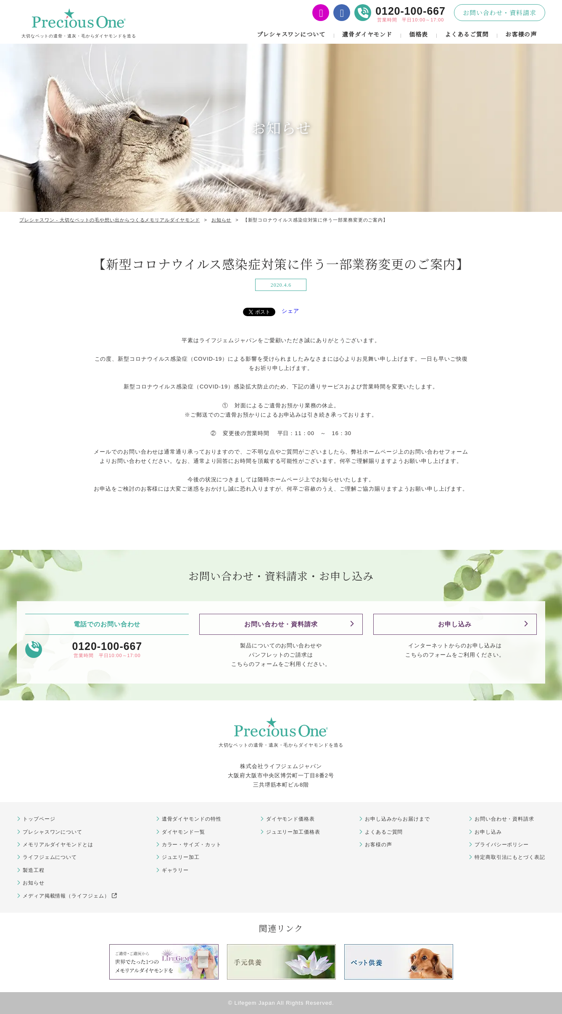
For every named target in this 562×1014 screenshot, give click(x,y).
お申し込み (455, 624)
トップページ (39, 819)
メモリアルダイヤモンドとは (58, 845)
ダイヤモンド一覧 (183, 832)
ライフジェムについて (50, 857)
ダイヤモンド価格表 (290, 819)
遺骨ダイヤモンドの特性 (192, 819)
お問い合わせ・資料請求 (499, 12)
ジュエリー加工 (181, 857)
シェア (290, 311)
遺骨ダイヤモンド (367, 34)
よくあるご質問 (466, 34)
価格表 (418, 34)
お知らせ (34, 883)
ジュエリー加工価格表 (293, 832)
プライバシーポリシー (502, 845)
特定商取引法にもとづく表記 (510, 857)
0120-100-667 (410, 11)
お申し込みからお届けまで (397, 819)
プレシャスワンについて (291, 34)
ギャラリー (175, 870)
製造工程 (34, 870)
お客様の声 (521, 34)
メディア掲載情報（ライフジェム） (70, 896)
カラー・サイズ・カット (192, 845)
